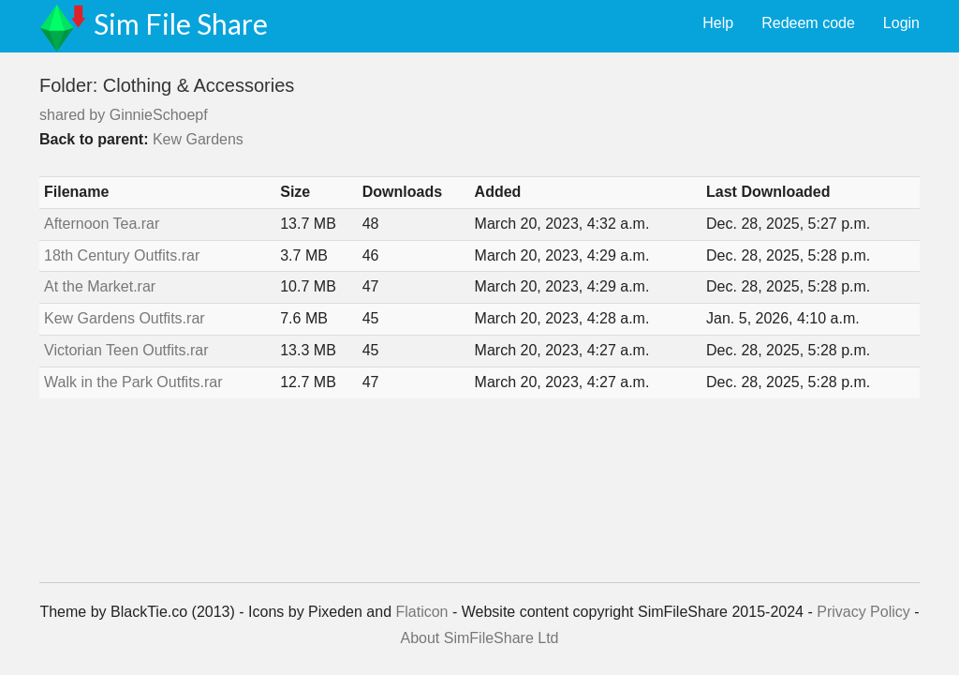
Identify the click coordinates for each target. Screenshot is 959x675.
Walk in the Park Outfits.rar (133, 382)
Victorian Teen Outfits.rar (126, 350)
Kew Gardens (198, 139)
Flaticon (421, 612)
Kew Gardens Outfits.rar (124, 318)
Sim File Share (181, 23)
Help (717, 23)
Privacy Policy (863, 612)
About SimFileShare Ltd (480, 638)
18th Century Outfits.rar (121, 255)
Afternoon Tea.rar (101, 224)
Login (901, 23)
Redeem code (808, 23)
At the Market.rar (99, 286)
